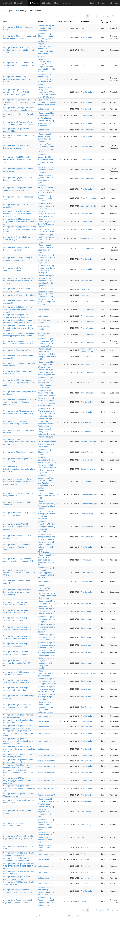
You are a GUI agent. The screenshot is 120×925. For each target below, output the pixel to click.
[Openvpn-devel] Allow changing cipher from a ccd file (47, 356)
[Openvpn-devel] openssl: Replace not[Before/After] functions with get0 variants (16, 79)
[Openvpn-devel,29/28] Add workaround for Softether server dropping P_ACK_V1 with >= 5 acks (19, 102)
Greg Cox (84, 901)
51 (113, 16)
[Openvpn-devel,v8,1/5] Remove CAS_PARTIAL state (46, 213)
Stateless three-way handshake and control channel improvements (47, 102)
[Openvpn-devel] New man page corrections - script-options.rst (46, 603)
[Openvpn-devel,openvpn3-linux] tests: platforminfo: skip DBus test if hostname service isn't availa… (18, 481)
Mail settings (113, 3)
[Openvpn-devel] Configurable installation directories (46, 431)
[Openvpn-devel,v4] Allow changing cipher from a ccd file (46, 301)
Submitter (85, 22)
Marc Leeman (86, 422)
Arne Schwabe (86, 37)
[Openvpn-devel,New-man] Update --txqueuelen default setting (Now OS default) (17, 663)
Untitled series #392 (45, 866)
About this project (62, 3)
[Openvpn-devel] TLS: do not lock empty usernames (46, 28)
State (112, 22)
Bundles (46, 3)
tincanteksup (86, 603)
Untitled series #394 (45, 854)
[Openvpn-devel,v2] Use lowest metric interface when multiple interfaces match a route (19, 382)
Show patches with (11, 11)
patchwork (39, 916)
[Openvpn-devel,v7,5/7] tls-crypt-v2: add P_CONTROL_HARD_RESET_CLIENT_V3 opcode (19, 866)
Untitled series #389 (45, 878)
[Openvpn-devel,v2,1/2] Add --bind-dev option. (45, 673)
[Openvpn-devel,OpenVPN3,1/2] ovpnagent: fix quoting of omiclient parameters (46, 514)
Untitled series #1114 (46, 130)
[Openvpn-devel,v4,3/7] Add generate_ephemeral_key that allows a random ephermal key (18, 741)
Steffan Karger (86, 302)
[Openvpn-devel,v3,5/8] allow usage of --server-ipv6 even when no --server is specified (18, 309)
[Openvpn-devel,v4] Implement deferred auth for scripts (45, 169)
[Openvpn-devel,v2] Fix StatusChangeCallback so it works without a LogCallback (19, 441)
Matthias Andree (87, 238)
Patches (34, 3)
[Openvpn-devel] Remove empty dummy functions (44, 136)
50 (108, 16)
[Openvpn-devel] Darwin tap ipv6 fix (16, 350)
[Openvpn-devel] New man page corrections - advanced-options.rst (46, 689)
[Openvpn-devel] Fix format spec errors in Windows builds (46, 364)
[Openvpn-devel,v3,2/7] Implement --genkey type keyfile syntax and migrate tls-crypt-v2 (19, 788)
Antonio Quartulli (87, 130)
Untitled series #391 (45, 859)
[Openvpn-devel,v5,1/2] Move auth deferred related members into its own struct (46, 147)
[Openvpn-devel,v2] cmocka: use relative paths (46, 847)
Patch (5, 22)
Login (92, 3)
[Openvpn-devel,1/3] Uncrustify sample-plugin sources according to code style (46, 812)
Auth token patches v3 (46, 756)
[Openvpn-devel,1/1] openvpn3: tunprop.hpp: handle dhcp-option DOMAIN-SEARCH (19, 572)
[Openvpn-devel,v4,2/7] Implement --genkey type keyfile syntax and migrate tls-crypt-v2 (19, 748)
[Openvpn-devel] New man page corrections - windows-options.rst (46, 652)
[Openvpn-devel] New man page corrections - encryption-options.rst (47, 681)
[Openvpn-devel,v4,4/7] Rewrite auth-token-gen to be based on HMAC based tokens (18, 733)
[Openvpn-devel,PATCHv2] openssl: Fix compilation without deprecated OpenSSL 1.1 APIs (19, 65)
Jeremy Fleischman (88, 442)
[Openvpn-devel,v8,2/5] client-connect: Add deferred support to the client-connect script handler (19, 229)
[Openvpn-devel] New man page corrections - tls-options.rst (46, 619)
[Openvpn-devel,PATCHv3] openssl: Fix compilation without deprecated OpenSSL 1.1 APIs (19, 50)
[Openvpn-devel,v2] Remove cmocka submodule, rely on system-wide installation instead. (17, 707)
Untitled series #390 (45, 883)
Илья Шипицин (87, 290)
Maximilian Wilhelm (88, 673)
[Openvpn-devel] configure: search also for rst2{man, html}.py (46, 536)
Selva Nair (85, 364)
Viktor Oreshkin (87, 573)
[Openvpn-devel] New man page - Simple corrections (46, 696)
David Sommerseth (88, 198)
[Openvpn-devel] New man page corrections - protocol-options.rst (46, 637)
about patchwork (78, 916)
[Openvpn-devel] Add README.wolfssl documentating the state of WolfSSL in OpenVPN (18, 280)
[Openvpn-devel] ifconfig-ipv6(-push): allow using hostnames (47, 392)
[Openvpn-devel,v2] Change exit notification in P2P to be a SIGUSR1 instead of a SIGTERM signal (17, 92)
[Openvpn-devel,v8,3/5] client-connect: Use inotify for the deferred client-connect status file (19, 221)
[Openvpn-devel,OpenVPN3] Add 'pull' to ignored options (47, 459)
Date (72, 22)
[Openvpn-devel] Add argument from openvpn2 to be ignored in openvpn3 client (46, 560)
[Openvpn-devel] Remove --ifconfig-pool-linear (45, 198)
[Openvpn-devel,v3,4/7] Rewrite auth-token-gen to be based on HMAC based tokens (18, 772)
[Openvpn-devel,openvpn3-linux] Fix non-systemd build (46, 503)
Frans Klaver (86, 482)
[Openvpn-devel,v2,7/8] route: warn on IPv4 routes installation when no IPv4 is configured (18, 327)
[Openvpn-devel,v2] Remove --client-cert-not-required (46, 205)
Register (101, 3)
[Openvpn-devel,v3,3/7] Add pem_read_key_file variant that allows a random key (18, 780)
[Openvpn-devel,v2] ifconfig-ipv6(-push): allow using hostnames (47, 372)
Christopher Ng (87, 514)
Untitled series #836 (45, 582)
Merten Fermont (87, 452)
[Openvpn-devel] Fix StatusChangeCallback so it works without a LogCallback (19, 468)
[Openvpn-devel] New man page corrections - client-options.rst (46, 645)
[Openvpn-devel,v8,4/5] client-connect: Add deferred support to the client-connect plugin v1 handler (19, 213)
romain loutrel (86, 560)
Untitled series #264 (45, 309)
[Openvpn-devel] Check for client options (18, 452)
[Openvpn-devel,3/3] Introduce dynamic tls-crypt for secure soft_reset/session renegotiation (19, 401)
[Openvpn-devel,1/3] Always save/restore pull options (46, 123)
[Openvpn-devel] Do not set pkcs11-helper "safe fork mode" (46, 801)
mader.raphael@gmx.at (90, 494)
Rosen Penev (86, 50)
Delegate (104, 23)
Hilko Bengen (86, 801)
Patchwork (7, 3)
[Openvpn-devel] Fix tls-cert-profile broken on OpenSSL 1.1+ (46, 115)
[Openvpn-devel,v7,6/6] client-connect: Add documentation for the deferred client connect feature (19, 592)
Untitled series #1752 (46, 109)
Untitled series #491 (45, 716)
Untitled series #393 (45, 873)
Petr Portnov (86, 432)
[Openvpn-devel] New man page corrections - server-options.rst (46, 611)
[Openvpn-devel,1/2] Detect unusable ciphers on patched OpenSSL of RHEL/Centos (17, 547)
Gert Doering (86, 28)
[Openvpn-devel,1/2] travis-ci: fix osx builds (19, 295)
